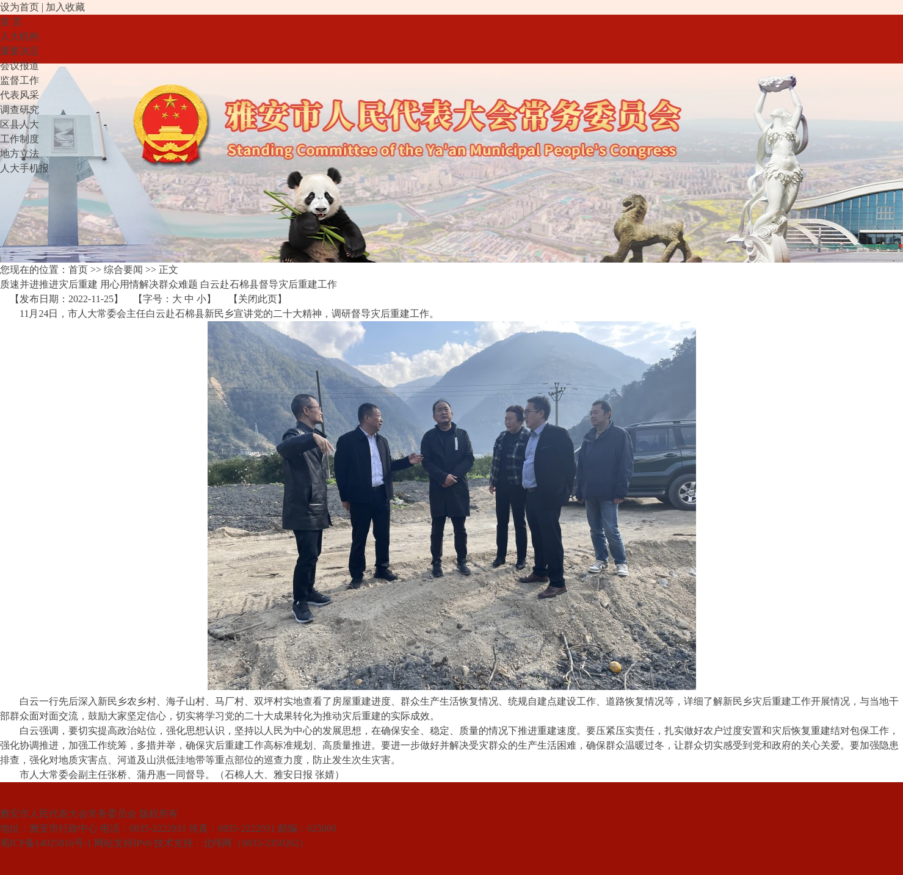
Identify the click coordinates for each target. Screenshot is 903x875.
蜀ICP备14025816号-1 (46, 843)
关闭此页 (257, 299)
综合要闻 (123, 269)
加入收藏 (65, 7)
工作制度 (19, 139)
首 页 (11, 21)
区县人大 (19, 124)
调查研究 (19, 109)
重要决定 (19, 51)
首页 (78, 269)
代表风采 (19, 95)
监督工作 (19, 80)
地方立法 (19, 153)
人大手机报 (24, 168)
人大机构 (19, 36)
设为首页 (19, 7)
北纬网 (217, 843)
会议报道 (19, 65)
